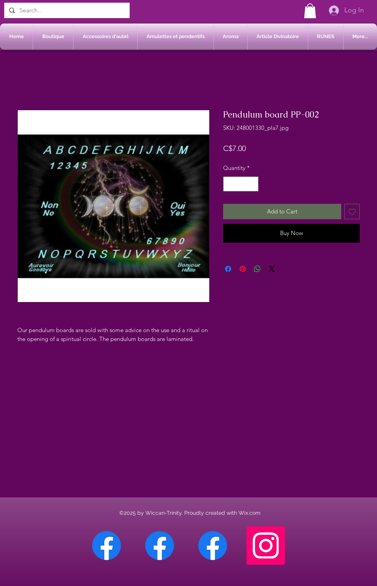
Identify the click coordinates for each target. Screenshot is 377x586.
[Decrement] (229, 184)
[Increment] (252, 184)
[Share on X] (272, 269)
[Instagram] (266, 545)
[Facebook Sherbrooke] (159, 545)
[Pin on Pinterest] (242, 269)
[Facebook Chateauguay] (106, 545)
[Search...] (66, 10)
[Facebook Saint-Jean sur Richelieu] (213, 545)
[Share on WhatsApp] (257, 269)
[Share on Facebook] (228, 269)
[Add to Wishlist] (352, 212)
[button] (310, 10)
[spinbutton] (241, 184)
